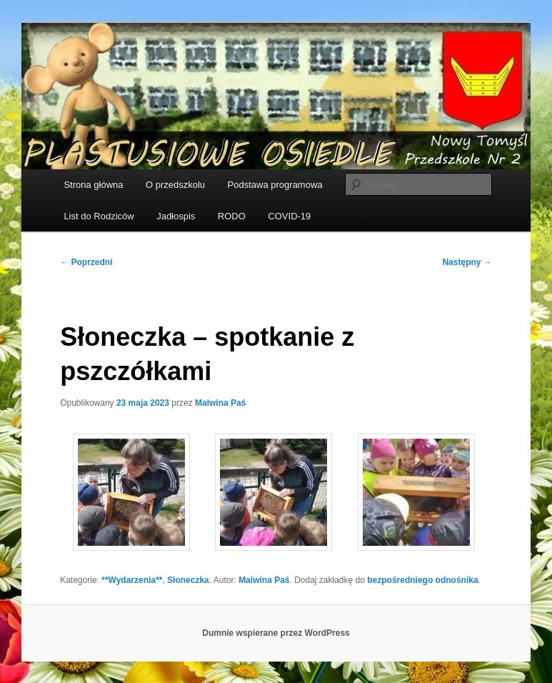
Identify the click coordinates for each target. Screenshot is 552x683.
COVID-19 (289, 216)
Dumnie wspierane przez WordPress (276, 633)
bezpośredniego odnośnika (422, 580)
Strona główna (93, 184)
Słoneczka (188, 580)
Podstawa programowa (275, 184)
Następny (466, 262)
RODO (232, 216)
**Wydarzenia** (131, 580)
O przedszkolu (175, 184)
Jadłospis (175, 216)
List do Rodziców (99, 216)
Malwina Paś (220, 403)
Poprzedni (86, 262)
